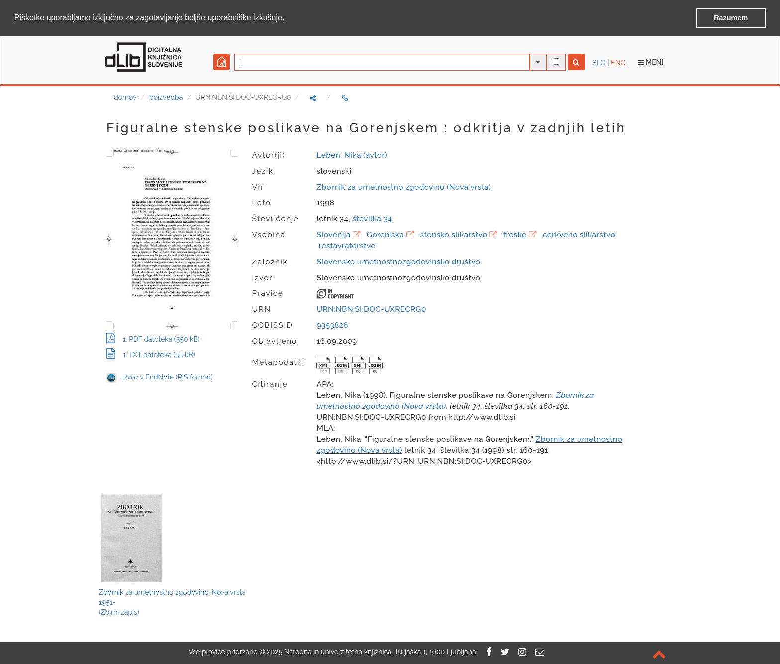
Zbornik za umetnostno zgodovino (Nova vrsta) (403, 186)
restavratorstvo (347, 245)
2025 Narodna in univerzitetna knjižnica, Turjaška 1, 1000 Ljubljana (371, 652)
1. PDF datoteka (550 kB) (153, 339)
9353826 (332, 324)
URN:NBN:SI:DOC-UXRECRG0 (371, 308)
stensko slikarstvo (453, 234)
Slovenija (333, 234)
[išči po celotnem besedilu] (556, 61)
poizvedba (166, 97)
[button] (288, 18)
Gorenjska (385, 234)
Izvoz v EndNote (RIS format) (159, 377)
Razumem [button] (731, 18)
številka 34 (372, 218)
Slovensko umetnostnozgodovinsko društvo (398, 261)
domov (125, 97)
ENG (618, 62)
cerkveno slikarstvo (579, 234)
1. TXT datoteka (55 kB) (150, 355)
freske (515, 234)
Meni (651, 62)
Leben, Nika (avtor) (351, 154)
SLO (599, 62)
